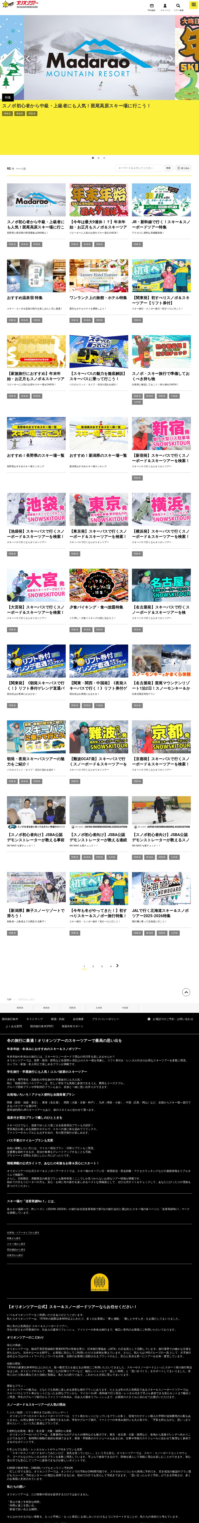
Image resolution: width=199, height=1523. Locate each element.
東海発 (46, 974)
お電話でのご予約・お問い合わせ (173, 986)
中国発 (125, 974)
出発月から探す (15, 1222)
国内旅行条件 (10, 986)
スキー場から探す (16, 1211)
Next (183, 57)
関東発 (20, 974)
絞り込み (181, 132)
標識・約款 (58, 986)
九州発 (99, 974)
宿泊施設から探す (16, 1217)
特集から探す (14, 1206)
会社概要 (78, 986)
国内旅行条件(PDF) (41, 993)
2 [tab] (99, 122)
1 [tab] (93, 122)
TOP (9, 965)
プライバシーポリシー (105, 986)
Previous (16, 57)
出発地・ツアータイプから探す (23, 1200)
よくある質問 (14, 993)
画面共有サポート (72, 993)
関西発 (73, 974)
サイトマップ (34, 986)
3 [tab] (104, 122)
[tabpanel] (99, 67)
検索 (162, 132)
